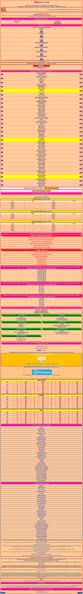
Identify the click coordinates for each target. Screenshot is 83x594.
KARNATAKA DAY (41, 453)
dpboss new (6, 580)
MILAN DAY (41, 431)
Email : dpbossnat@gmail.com (51, 188)
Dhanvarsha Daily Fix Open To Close (41, 254)
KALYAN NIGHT (41, 445)
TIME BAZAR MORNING (41, 467)
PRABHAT (41, 451)
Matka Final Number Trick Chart (41, 247)
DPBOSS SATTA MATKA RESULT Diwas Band (41, 239)
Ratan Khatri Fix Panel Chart (41, 245)
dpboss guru (10, 580)
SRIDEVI (41, 427)
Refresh (41, 36)
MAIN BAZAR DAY (41, 473)
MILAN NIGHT (41, 441)
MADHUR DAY (41, 429)
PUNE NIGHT (41, 447)
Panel (81, 74)
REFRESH (80, 592)
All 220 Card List (41, 262)
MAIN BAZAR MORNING (41, 469)
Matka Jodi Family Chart (41, 256)
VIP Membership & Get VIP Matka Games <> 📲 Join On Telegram (41, 63)
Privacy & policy (37, 592)
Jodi (2, 74)
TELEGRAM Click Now (56, 375)
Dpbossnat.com (41, 361)
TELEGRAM (44, 350)
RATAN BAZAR (41, 481)
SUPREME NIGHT (41, 457)
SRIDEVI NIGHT (41, 437)
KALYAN (41, 435)
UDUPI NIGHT (41, 463)
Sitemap (47, 592)
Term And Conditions (42, 592)
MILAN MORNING (41, 475)
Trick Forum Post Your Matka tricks (41, 241)
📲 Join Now (39, 350)
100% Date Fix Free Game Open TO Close (41, 243)
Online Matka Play (41, 264)
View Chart (46, 199)
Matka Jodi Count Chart (41, 252)
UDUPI (41, 461)
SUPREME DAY (41, 455)
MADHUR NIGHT (41, 439)
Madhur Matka (2, 580)
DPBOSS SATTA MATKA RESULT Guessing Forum (41, 237)
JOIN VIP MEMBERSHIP (27, 375)
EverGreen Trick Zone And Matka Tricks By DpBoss (41, 233)
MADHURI (41, 459)
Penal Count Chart (41, 258)
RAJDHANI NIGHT (41, 443)
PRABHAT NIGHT (41, 465)
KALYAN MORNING (41, 477)
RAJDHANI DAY (41, 433)
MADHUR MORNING (41, 471)
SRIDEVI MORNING (41, 479)
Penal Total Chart (41, 260)
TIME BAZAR (41, 449)
